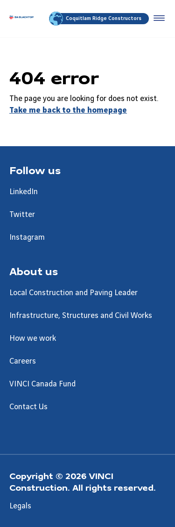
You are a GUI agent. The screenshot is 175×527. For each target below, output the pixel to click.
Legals (20, 506)
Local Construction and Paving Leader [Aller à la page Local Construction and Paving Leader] (73, 293)
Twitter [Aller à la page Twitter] (22, 214)
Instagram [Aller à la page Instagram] (27, 237)
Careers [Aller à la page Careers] (22, 361)
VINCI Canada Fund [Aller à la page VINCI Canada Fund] (42, 384)
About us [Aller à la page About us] (33, 271)
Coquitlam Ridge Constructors (95, 18)
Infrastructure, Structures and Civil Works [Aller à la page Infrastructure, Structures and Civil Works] (80, 315)
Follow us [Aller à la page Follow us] (35, 170)
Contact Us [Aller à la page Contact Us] (28, 407)
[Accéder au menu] (157, 18)
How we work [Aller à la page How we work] (32, 338)
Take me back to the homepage (68, 110)
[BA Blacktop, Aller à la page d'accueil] (21, 18)
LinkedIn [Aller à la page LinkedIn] (23, 192)
